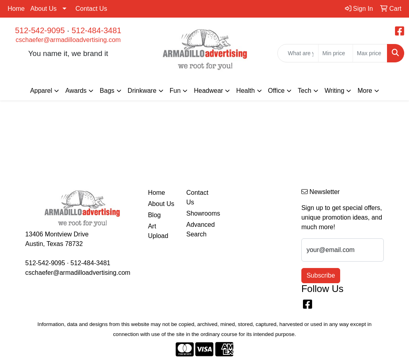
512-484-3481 (97, 30)
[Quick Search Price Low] (335, 53)
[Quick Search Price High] (370, 53)
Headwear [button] (208, 90)
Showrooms (200, 213)
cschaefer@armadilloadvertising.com (68, 39)
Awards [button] (75, 90)
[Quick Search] (297, 53)
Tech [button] (304, 90)
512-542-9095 (40, 30)
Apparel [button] (41, 90)
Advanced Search (200, 229)
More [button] (364, 90)
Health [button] (245, 90)
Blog (154, 215)
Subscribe (321, 275)
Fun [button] (175, 90)
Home (16, 8)
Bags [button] (107, 90)
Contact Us (91, 8)
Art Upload (158, 231)
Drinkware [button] (142, 90)
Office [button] (276, 90)
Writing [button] (335, 90)
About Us (43, 8)
